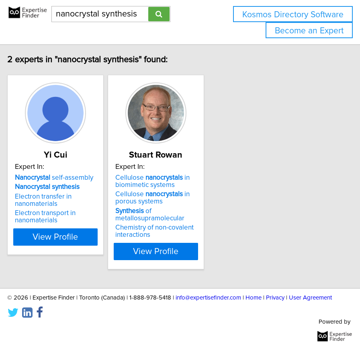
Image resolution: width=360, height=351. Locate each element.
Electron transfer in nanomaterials (65, 200)
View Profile (77, 251)
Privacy (275, 298)
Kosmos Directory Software (293, 14)
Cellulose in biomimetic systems (174, 181)
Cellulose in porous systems (174, 198)
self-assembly (76, 177)
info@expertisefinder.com (208, 298)
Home (253, 298)
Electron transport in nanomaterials (67, 216)
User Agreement (310, 298)
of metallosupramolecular (172, 214)
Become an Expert (309, 31)
